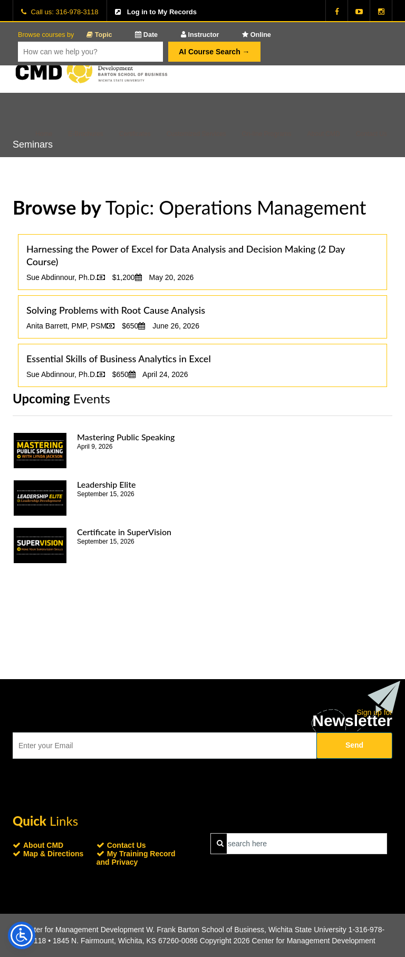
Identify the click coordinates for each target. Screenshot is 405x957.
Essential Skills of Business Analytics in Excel (118, 358)
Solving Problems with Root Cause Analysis (115, 310)
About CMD (323, 134)
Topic (99, 34)
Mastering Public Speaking (126, 437)
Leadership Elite (106, 484)
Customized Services (196, 134)
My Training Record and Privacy (136, 857)
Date (146, 34)
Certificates (135, 134)
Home (43, 134)
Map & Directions (53, 853)
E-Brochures (85, 134)
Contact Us (371, 134)
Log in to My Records (162, 12)
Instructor (200, 34)
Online (256, 34)
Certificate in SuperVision (124, 532)
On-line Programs (267, 134)
